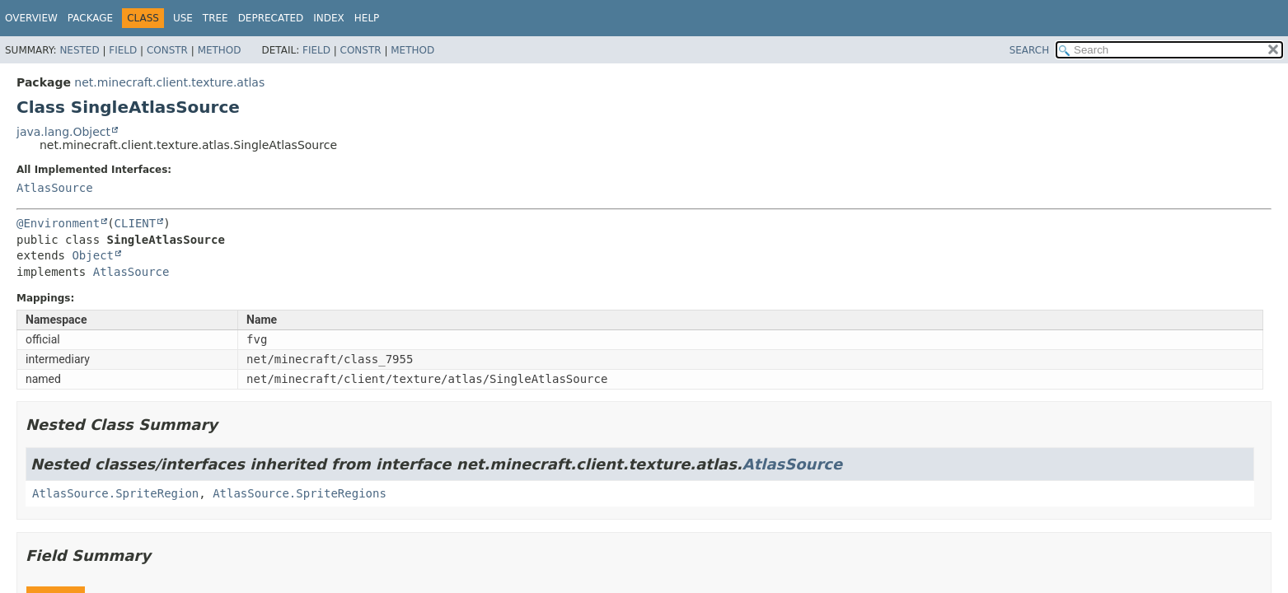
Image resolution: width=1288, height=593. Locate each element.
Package (90, 18)
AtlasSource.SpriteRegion (115, 493)
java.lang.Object (63, 131)
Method (219, 50)
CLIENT (136, 223)
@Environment (58, 223)
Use (183, 18)
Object (93, 255)
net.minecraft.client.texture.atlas (169, 82)
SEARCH (1029, 50)
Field (123, 50)
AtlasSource (54, 187)
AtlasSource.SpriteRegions (299, 493)
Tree (215, 18)
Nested (79, 50)
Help (367, 18)
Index (328, 18)
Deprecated (271, 18)
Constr (167, 50)
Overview (31, 18)
